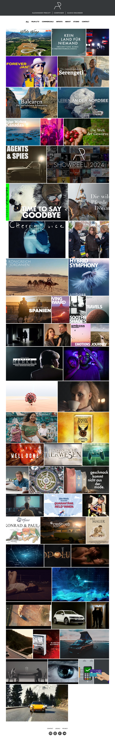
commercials (47, 21)
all (27, 21)
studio (76, 21)
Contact (50, 728)
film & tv (35, 21)
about (68, 21)
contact (85, 21)
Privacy (65, 728)
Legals (57, 728)
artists (59, 21)
